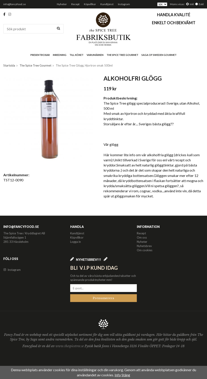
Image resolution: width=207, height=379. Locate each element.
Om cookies (144, 250)
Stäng (125, 375)
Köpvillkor (90, 4)
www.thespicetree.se (70, 346)
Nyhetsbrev (144, 246)
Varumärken (95, 54)
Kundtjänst (106, 4)
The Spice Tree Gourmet (122, 54)
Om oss (142, 237)
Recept (75, 4)
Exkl (201, 4)
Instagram (124, 4)
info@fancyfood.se (14, 4)
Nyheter (62, 4)
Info (118, 375)
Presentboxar (40, 54)
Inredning (59, 54)
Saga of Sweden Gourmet (159, 54)
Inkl (192, 4)
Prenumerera (103, 298)
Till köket (77, 54)
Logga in (75, 241)
